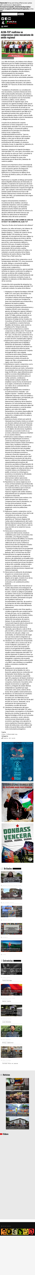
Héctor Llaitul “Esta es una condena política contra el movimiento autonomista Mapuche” (11, 992)
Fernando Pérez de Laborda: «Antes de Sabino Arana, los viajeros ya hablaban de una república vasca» (11, 1054)
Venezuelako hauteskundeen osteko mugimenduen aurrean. (9, 932)
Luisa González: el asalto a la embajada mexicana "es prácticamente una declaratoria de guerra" (10, 1012)
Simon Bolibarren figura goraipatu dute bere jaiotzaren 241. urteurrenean (17, 1127)
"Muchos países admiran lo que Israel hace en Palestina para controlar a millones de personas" (10, 1034)
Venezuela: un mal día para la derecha (16, 1115)
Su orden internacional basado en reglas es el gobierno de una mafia (10, 949)
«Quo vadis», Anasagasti (8, 898)
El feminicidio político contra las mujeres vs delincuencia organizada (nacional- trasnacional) (11, 879)
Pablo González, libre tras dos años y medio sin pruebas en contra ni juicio (16, 1101)
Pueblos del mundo (9, 738)
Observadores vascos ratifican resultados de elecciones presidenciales (14, 1088)
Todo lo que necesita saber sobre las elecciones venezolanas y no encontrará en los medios (10, 914)
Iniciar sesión (7, 1226)
